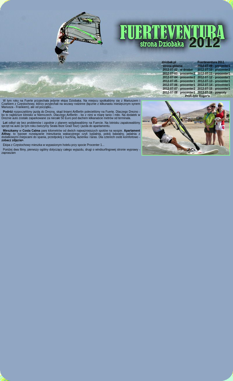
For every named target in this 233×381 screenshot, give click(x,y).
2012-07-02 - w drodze (178, 69)
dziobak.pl (169, 62)
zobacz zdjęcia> (12, 140)
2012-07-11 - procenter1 (213, 73)
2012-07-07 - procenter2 (179, 88)
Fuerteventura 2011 (210, 62)
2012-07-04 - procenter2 (179, 77)
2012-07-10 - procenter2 (213, 69)
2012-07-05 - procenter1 (179, 81)
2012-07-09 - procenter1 (213, 66)
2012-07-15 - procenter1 (213, 88)
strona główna (173, 66)
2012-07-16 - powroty (211, 92)
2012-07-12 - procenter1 (213, 77)
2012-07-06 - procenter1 (179, 85)
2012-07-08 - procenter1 (179, 92)
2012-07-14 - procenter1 (213, 85)
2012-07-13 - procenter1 (213, 81)
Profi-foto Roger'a (197, 96)
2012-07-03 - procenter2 (179, 73)
